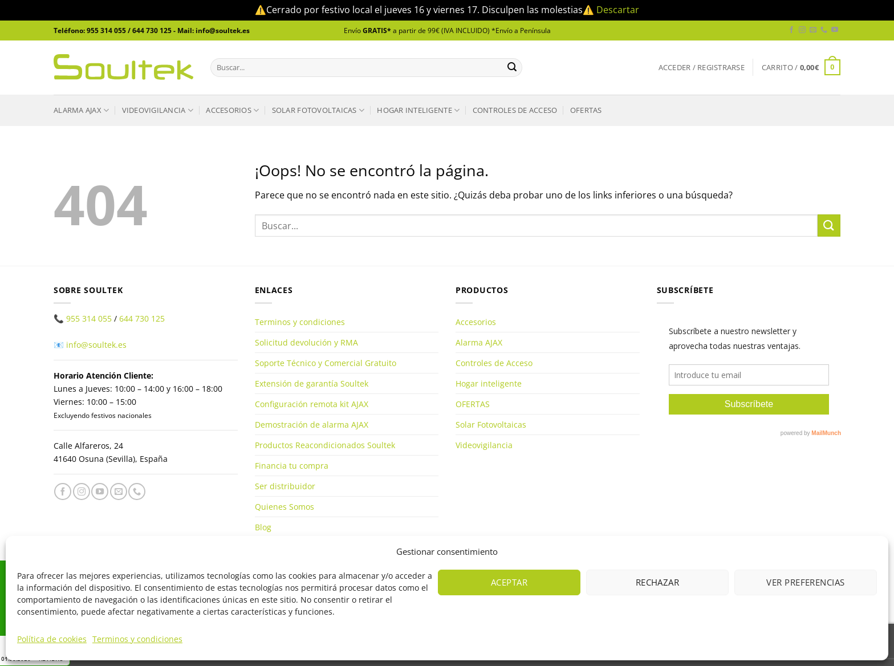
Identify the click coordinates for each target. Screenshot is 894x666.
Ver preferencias (805, 582)
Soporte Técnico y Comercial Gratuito (325, 363)
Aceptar (509, 582)
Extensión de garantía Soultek (311, 383)
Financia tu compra (291, 465)
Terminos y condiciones (137, 638)
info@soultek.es (96, 344)
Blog (263, 527)
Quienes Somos (284, 506)
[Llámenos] (823, 30)
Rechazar (658, 582)
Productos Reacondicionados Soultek (325, 445)
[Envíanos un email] (813, 30)
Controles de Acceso (515, 110)
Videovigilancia (157, 110)
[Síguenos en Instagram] (802, 30)
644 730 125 (142, 318)
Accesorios (232, 110)
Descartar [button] (617, 9)
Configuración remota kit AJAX (311, 404)
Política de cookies (52, 638)
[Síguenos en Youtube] (834, 30)
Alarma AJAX (81, 110)
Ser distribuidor (285, 486)
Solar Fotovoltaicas (318, 110)
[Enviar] (512, 67)
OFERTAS (586, 110)
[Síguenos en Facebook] (791, 30)
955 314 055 (89, 318)
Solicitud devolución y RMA (306, 342)
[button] (702, 68)
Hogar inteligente (418, 110)
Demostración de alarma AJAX (311, 424)
